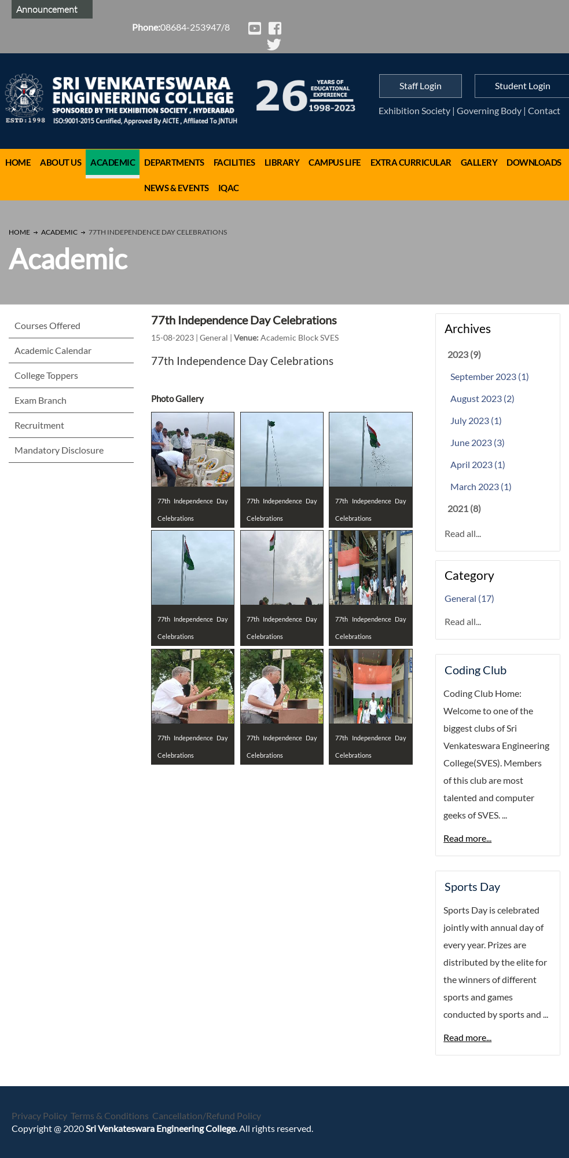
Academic (112, 162)
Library (282, 162)
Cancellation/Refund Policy (206, 1115)
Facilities (234, 162)
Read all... (463, 533)
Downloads (533, 162)
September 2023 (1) (489, 376)
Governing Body (489, 110)
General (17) (469, 598)
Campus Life (335, 162)
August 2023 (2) (482, 398)
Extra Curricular (410, 162)
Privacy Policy (39, 1115)
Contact (544, 110)
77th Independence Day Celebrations (244, 320)
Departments (174, 162)
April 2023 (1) (477, 464)
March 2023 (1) (481, 486)
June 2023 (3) (477, 442)
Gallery (479, 162)
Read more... (467, 837)
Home (18, 162)
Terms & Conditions (110, 1115)
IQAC (228, 187)
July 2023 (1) (476, 420)
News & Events (176, 187)
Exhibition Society (414, 110)
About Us (60, 162)
